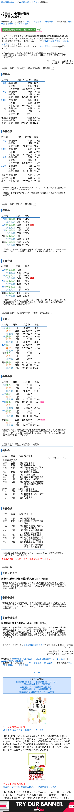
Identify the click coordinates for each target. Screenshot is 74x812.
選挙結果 (37, 21)
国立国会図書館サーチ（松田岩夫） (51, 659)
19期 (3, 91)
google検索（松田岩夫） (22, 659)
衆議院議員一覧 (29, 689)
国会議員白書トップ (9, 2)
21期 (3, 166)
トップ (28, 21)
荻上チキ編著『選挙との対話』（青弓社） (23, 730)
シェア (37, 673)
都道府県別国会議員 (42, 687)
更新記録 (46, 684)
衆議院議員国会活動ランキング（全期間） (37, 692)
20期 (3, 100)
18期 (3, 83)
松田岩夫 (35, 2)
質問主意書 (23, 23)
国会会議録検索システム (33, 645)
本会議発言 (49, 21)
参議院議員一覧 (45, 689)
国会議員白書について (45, 682)
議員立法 (12, 23)
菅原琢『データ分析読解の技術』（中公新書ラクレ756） (31, 787)
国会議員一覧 (25, 687)
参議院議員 (25, 2)
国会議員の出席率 (31, 684)
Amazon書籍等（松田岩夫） (13, 661)
